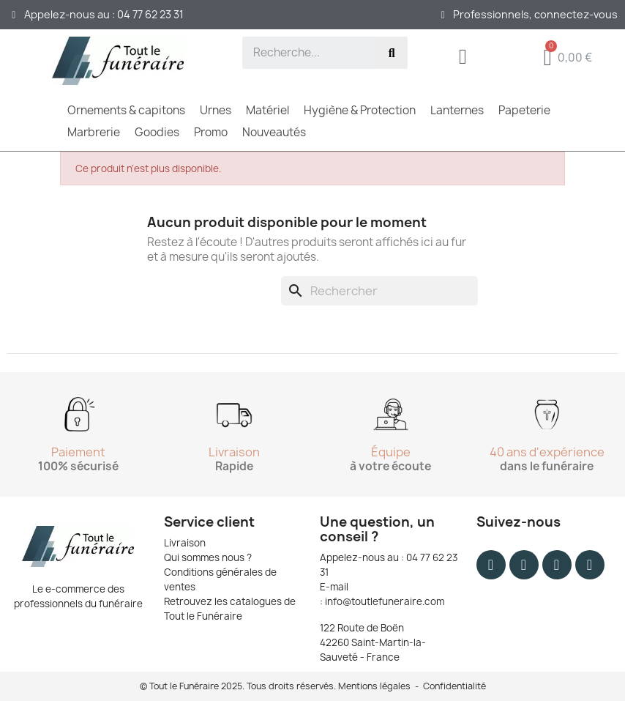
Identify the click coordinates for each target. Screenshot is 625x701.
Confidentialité (454, 686)
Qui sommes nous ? (208, 557)
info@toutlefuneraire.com (384, 601)
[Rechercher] (379, 290)
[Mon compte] (463, 57)
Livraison (185, 542)
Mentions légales (374, 686)
